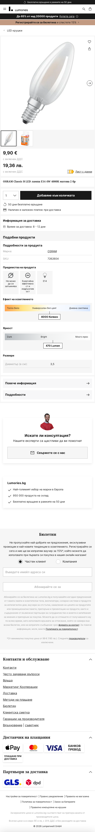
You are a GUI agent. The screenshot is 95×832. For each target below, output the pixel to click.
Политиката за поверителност (62, 629)
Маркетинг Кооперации (20, 687)
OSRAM (52, 251)
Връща (8, 680)
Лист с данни (83, 171)
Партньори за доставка (25, 772)
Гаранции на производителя (23, 719)
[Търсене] (84, 8)
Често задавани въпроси (21, 674)
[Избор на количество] (11, 195)
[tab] (47, 692)
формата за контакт (69, 624)
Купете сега (66, 16)
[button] (8, 138)
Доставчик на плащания (26, 737)
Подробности (15, 394)
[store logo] (20, 8)
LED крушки (14, 30)
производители (77, 638)
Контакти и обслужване (26, 659)
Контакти (9, 668)
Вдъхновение (12, 725)
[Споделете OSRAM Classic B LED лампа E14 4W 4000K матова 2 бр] (89, 48)
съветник (32, 725)
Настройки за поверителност (21, 796)
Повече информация (20, 383)
